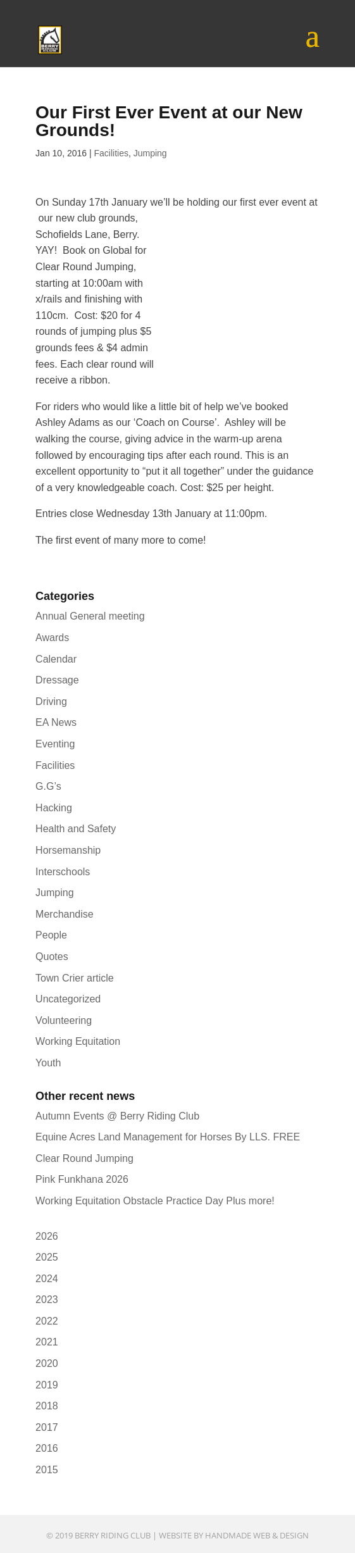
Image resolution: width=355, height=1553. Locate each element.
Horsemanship (68, 850)
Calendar (56, 659)
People (51, 935)
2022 (46, 1321)
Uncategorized (68, 999)
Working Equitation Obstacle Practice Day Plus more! (155, 1200)
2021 (46, 1342)
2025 (46, 1257)
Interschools (62, 871)
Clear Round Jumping (84, 1158)
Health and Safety (75, 828)
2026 (46, 1236)
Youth (48, 1062)
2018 (46, 1405)
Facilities (111, 153)
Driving (51, 701)
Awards (52, 637)
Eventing (55, 744)
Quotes (51, 956)
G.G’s (48, 786)
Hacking (53, 807)
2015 (46, 1469)
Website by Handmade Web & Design (234, 1535)
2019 (46, 1385)
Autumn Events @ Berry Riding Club (117, 1116)
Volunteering (63, 1020)
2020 (46, 1363)
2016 (46, 1448)
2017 (46, 1427)
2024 (46, 1278)
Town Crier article (74, 978)
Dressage (56, 680)
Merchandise (64, 914)
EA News (56, 722)
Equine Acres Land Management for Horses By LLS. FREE (167, 1137)
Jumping (150, 153)
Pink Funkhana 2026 (81, 1179)
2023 (46, 1299)
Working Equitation (77, 1041)
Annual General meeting (90, 616)
